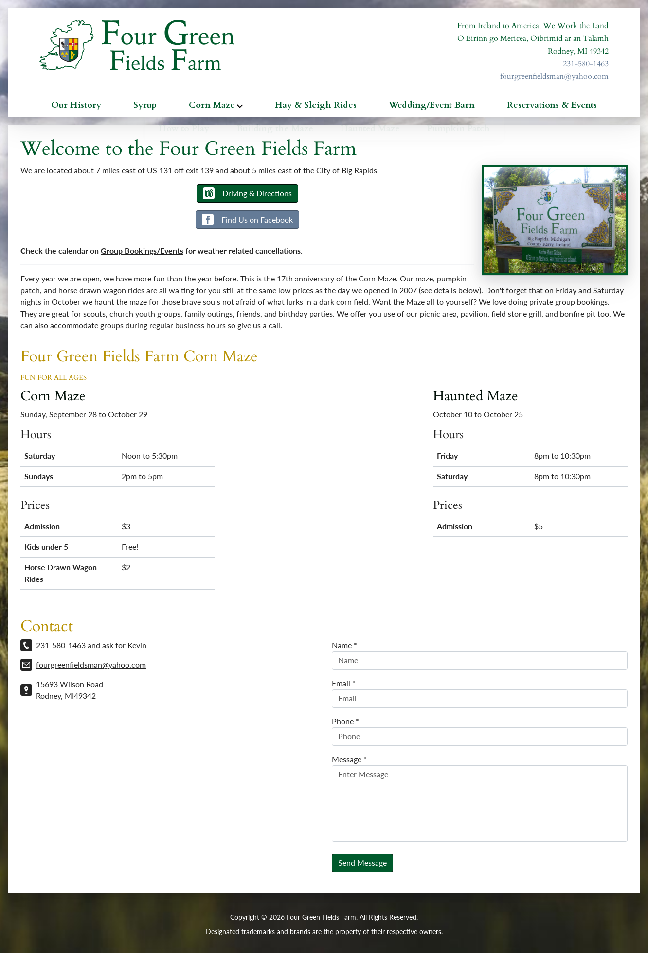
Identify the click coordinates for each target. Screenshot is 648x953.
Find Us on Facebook (247, 220)
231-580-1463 (586, 63)
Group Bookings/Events (142, 251)
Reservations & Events (551, 106)
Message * (349, 760)
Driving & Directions (247, 194)
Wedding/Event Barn (431, 106)
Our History (77, 106)
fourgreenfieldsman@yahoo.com (554, 76)
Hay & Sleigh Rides (316, 106)
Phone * (345, 722)
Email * (344, 684)
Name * (344, 646)
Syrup (145, 106)
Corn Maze (216, 106)
